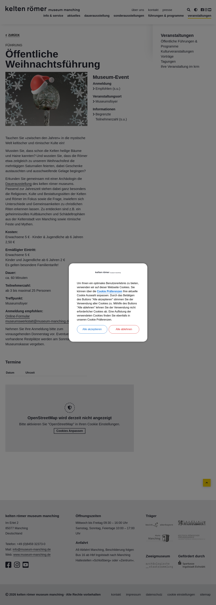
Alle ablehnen (124, 329)
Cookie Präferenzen (109, 291)
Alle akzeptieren (92, 329)
